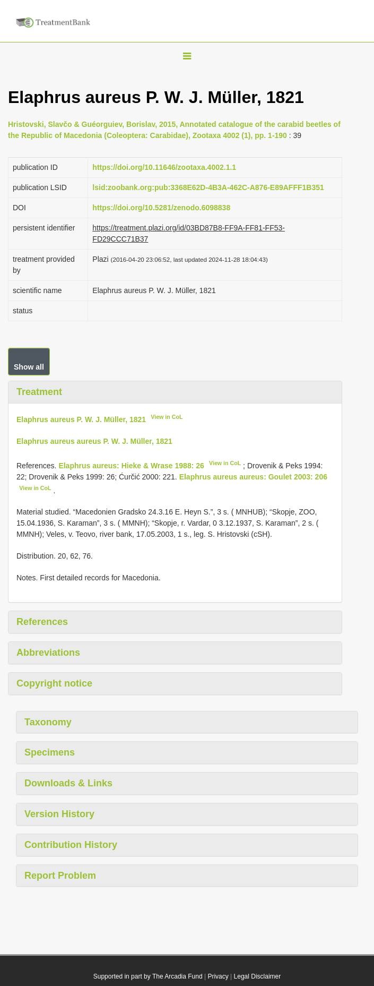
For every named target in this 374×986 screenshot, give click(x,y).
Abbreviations (48, 652)
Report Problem (60, 875)
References (42, 621)
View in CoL (166, 417)
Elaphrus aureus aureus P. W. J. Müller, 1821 (94, 441)
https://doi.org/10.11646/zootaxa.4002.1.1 (164, 167)
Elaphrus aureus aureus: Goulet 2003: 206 (253, 477)
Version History (59, 814)
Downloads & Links (68, 783)
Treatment (39, 392)
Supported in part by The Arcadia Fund (148, 976)
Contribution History (70, 844)
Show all (29, 367)
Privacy (217, 976)
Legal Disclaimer (257, 976)
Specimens (49, 752)
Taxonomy (48, 722)
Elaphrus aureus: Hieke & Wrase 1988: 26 (131, 465)
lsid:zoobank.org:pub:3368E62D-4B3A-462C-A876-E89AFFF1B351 (208, 187)
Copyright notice (54, 683)
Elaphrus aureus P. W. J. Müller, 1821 (81, 419)
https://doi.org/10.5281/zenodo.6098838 (161, 207)
